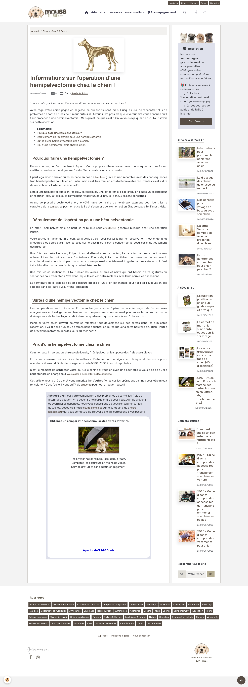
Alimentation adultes (63, 615)
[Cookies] (7, 679)
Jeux (157, 621)
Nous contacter (142, 646)
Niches (152, 627)
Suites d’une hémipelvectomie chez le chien (64, 140)
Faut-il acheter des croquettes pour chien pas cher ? (205, 262)
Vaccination (137, 615)
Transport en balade (182, 627)
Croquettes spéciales (88, 615)
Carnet (203, 3)
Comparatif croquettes (115, 615)
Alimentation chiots (39, 615)
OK (210, 584)
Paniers (97, 627)
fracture (100, 177)
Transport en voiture (105, 634)
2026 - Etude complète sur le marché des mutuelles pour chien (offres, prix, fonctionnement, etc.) (207, 390)
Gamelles (164, 627)
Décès (140, 634)
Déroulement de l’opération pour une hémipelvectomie (71, 136)
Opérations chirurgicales (53, 621)
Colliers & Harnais (113, 627)
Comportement (181, 621)
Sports (166, 621)
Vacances (79, 634)
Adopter (97, 12)
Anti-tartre (75, 621)
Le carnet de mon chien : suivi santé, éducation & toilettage (206, 329)
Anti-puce (165, 615)
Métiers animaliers (38, 634)
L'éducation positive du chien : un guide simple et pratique (205, 302)
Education (197, 621)
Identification (127, 634)
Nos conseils (133, 12)
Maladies (33, 621)
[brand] (48, 12)
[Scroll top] (241, 680)
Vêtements (212, 627)
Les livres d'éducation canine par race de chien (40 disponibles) (205, 356)
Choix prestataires (60, 634)
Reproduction (104, 621)
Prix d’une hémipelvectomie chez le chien (63, 144)
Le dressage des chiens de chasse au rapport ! (205, 183)
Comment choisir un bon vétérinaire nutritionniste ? (205, 436)
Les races (115, 12)
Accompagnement (161, 12)
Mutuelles (214, 3)
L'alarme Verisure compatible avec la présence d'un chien (205, 234)
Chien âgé (89, 621)
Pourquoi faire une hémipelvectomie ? (61, 132)
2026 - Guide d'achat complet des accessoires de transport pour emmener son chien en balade (205, 510)
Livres (193, 3)
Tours (209, 621)
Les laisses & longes (135, 627)
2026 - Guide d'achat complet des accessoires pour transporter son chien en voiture (205, 469)
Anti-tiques (179, 615)
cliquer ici (87, 384)
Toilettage (207, 615)
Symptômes (121, 621)
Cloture (200, 627)
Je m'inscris (196, 121)
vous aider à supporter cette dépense (90, 374)
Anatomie (135, 621)
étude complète (93, 407)
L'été (89, 634)
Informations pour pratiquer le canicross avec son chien (206, 157)
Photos (183, 3)
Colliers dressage (38, 627)
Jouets (147, 621)
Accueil (35, 31)
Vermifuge (151, 615)
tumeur (54, 206)
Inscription (172, 3)
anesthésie (110, 228)
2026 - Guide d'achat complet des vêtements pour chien (205, 547)
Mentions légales (120, 646)
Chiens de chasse (79, 627)
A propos (102, 646)
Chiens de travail (58, 627)
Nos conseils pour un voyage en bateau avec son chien (206, 207)
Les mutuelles (154, 634)
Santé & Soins (60, 31)
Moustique (193, 615)
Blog (45, 31)
